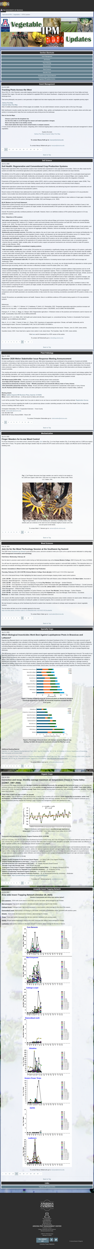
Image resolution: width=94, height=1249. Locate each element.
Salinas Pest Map (39, 134)
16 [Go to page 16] (23, 149)
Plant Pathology (47, 63)
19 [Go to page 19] (34, 149)
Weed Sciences (47, 69)
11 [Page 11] (6, 149)
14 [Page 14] (16, 1173)
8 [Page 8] (22, 342)
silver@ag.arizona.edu (56, 338)
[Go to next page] (40, 149)
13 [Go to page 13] (13, 149)
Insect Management (47, 56)
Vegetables (16, 14)
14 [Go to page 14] (16, 149)
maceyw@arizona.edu (57, 140)
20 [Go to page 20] (37, 149)
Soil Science (47, 59)
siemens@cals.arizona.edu (57, 528)
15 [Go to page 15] (20, 149)
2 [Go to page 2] (5, 342)
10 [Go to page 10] (28, 342)
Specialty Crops (47, 72)
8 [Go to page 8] (22, 422)
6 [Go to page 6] (16, 342)
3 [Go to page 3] (8, 342)
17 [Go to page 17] (27, 149)
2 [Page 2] (5, 422)
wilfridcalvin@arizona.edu (56, 762)
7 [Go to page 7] (19, 342)
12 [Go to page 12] (9, 149)
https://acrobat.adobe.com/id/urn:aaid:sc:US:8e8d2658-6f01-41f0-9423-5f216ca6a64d (27, 610)
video (41, 441)
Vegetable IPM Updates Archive (47, 79)
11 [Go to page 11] (6, 1173)
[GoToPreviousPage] (2, 149)
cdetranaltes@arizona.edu (13, 411)
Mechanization (47, 66)
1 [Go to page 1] (2, 342)
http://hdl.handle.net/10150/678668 (57, 758)
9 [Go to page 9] (25, 342)
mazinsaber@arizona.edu (56, 614)
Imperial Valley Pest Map (53, 134)
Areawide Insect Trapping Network (47, 76)
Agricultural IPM (7, 14)
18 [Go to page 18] (30, 149)
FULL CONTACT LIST (42, 1240)
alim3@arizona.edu (57, 879)
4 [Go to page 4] (11, 342)
